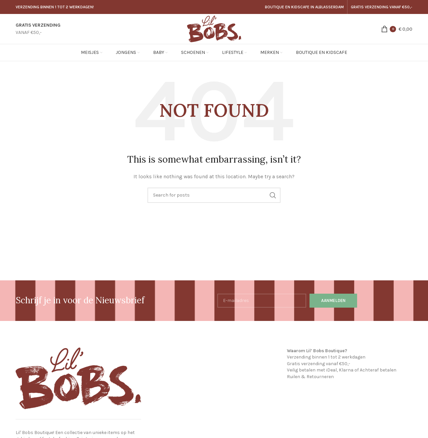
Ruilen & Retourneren (310, 376)
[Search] (214, 195)
